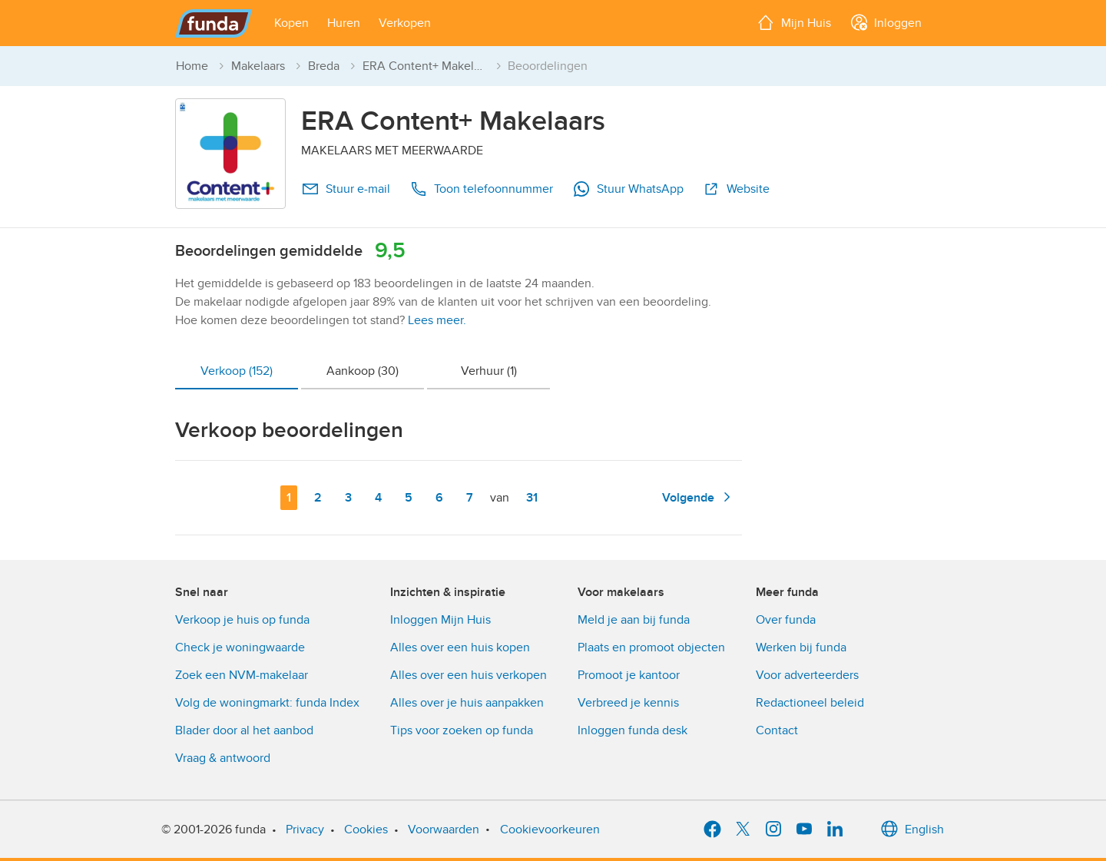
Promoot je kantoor (629, 675)
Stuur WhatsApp (628, 189)
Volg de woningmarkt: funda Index (267, 702)
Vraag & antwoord (222, 758)
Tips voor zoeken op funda (461, 730)
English (912, 829)
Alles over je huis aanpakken (467, 702)
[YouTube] (804, 829)
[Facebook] (712, 829)
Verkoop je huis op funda (242, 620)
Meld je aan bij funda (634, 620)
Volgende (699, 497)
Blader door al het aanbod (244, 730)
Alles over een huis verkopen (468, 675)
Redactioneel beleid (810, 702)
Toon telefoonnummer (481, 189)
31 (535, 496)
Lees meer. (437, 320)
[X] (742, 829)
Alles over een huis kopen (460, 647)
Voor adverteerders (807, 675)
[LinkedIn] (835, 829)
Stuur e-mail (345, 189)
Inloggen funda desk (632, 730)
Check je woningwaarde (240, 647)
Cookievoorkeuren (550, 829)
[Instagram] (773, 829)
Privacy (305, 829)
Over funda (786, 620)
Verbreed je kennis (628, 702)
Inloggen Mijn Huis (440, 620)
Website (736, 189)
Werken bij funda (801, 647)
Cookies (366, 829)
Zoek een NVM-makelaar (241, 675)
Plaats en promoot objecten (651, 647)
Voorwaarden (443, 829)
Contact (777, 730)
